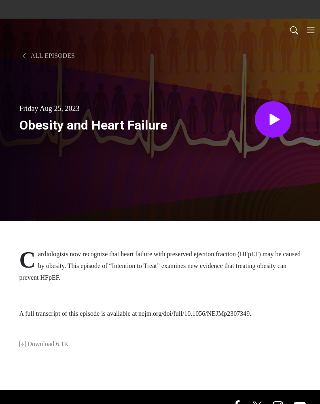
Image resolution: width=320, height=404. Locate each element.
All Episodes (48, 55)
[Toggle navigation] (310, 30)
